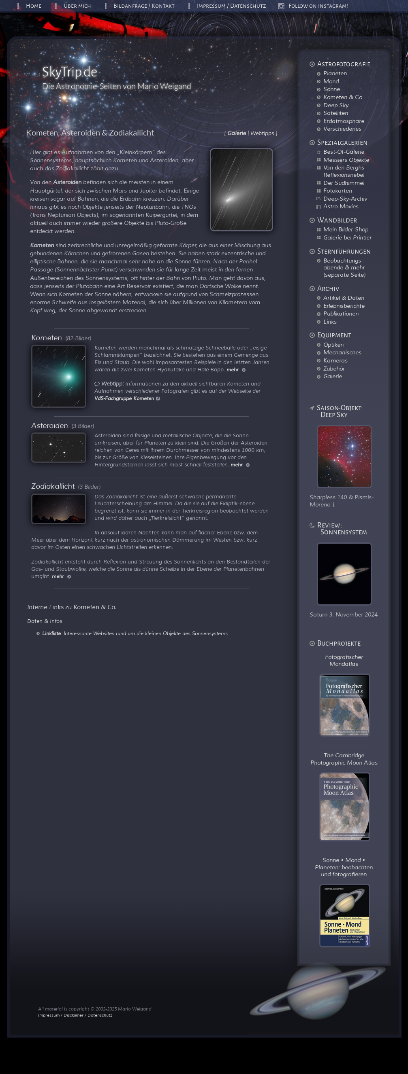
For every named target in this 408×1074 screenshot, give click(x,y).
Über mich (77, 6)
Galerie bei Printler (347, 237)
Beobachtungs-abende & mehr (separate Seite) (344, 267)
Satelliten (335, 113)
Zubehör (334, 368)
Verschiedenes (342, 128)
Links (330, 321)
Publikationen (341, 313)
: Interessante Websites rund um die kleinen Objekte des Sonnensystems (135, 634)
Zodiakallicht (53, 486)
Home (33, 6)
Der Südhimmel (343, 182)
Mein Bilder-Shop (345, 229)
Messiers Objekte (346, 159)
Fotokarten (337, 190)
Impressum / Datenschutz (231, 6)
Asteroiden (49, 425)
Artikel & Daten (343, 297)
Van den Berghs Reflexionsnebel (343, 171)
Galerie (332, 376)
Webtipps (262, 133)
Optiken (333, 344)
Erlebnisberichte (344, 305)
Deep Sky (335, 105)
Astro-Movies (341, 206)
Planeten (335, 73)
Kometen (46, 337)
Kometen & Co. (343, 97)
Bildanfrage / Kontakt (144, 6)
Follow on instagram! (318, 6)
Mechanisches (342, 352)
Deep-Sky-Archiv (345, 198)
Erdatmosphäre (343, 121)
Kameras (335, 360)
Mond (331, 81)
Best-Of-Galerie (343, 151)
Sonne (331, 89)
